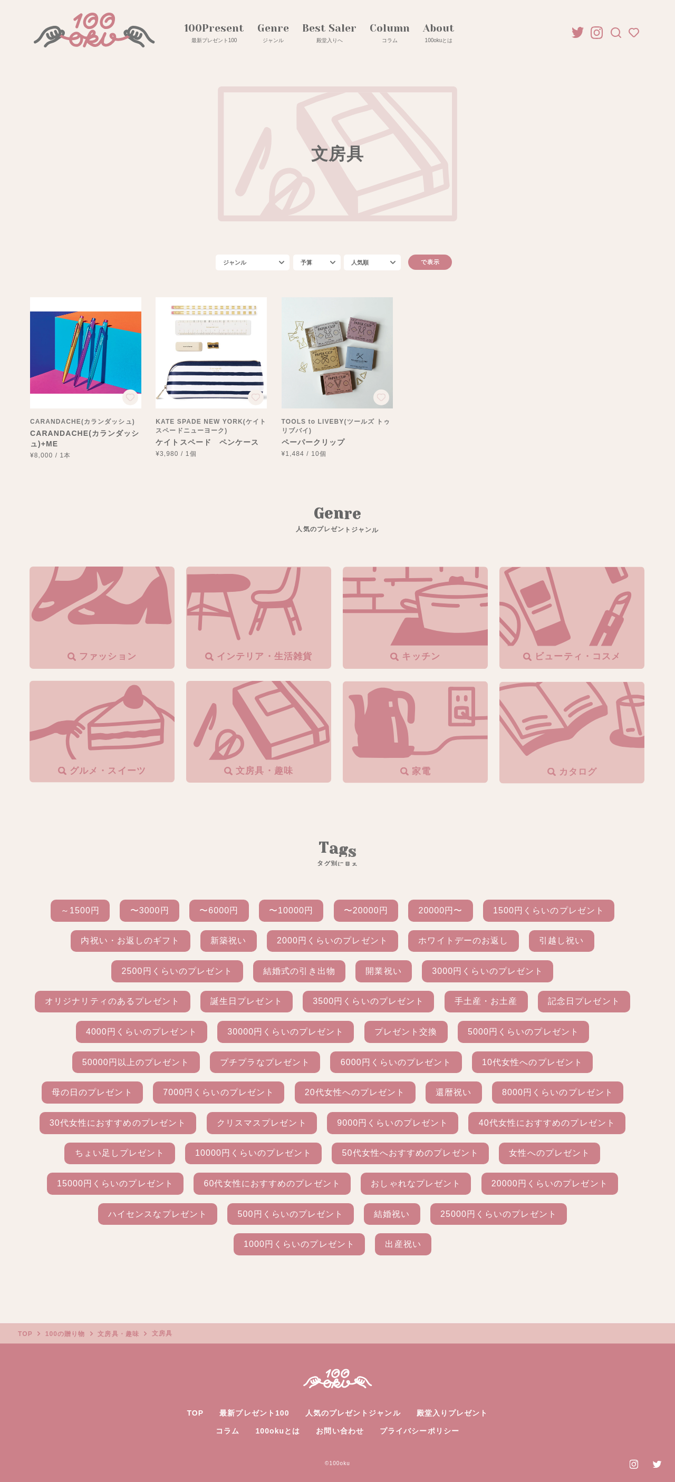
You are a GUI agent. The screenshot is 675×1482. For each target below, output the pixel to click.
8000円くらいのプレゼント (557, 1092)
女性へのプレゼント (549, 1152)
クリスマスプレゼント (262, 1122)
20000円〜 (440, 910)
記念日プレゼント (584, 1001)
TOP (195, 1413)
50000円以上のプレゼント (136, 1062)
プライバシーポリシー (419, 1431)
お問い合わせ (340, 1431)
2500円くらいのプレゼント (177, 971)
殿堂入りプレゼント (452, 1413)
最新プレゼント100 (254, 1413)
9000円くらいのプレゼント (392, 1122)
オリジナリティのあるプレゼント (112, 1001)
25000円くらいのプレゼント (498, 1214)
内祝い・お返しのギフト (130, 940)
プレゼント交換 (406, 1031)
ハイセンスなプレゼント (157, 1214)
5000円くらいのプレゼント (523, 1031)
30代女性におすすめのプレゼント (118, 1122)
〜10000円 (291, 910)
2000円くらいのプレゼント (332, 940)
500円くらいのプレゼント (291, 1214)
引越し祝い (561, 940)
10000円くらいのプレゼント (253, 1152)
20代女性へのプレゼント (355, 1092)
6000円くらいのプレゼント (396, 1062)
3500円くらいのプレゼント (368, 1001)
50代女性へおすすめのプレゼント (410, 1152)
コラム (227, 1431)
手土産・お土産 (486, 1001)
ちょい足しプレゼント (120, 1152)
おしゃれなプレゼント (416, 1183)
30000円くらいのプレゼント (285, 1031)
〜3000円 (149, 910)
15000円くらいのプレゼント (115, 1183)
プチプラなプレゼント (265, 1062)
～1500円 (80, 910)
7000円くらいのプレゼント (218, 1092)
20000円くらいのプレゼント (549, 1183)
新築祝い (228, 940)
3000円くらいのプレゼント (487, 971)
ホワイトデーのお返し (463, 940)
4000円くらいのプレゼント (141, 1031)
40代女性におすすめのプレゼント (547, 1122)
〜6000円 (218, 910)
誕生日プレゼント (246, 1001)
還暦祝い (453, 1092)
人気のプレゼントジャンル (353, 1413)
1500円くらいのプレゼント (548, 910)
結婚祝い (392, 1214)
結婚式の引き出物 (299, 971)
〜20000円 (366, 910)
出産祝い (403, 1244)
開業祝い (383, 971)
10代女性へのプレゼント (532, 1062)
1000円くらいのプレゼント (299, 1244)
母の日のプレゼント (92, 1092)
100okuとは (277, 1431)
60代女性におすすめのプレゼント (272, 1183)
